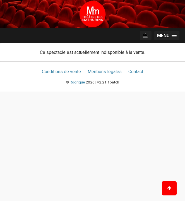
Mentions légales (105, 71)
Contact (135, 71)
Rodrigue (77, 82)
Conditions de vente (61, 71)
